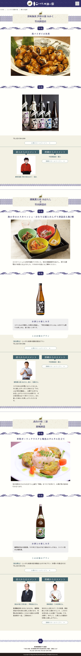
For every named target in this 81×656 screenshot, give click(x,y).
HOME (2, 9)
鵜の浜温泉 (24, 9)
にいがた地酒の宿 (12, 9)
